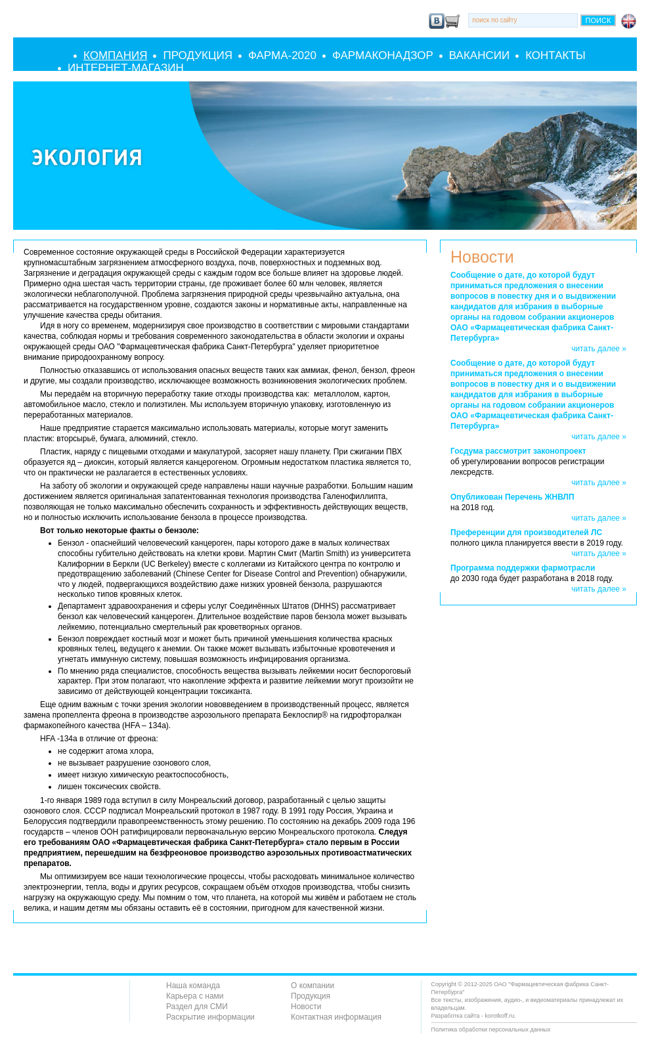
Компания (115, 56)
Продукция (197, 56)
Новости (306, 1006)
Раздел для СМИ (197, 1006)
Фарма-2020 (282, 56)
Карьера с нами (195, 996)
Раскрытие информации (210, 1017)
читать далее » (598, 348)
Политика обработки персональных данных (491, 1029)
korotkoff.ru (500, 1015)
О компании (312, 985)
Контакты (555, 56)
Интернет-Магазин (126, 68)
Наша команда (193, 985)
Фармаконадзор (382, 56)
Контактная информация (336, 1017)
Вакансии (479, 56)
